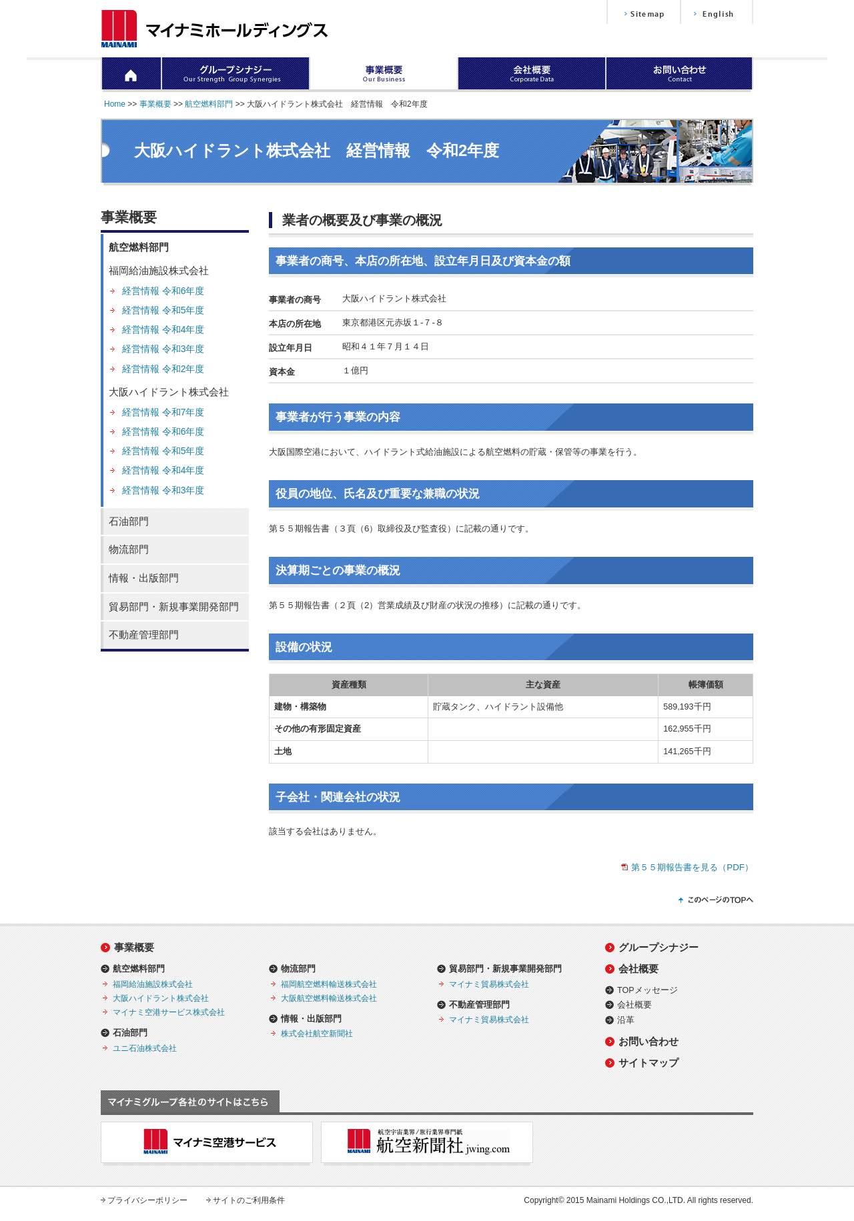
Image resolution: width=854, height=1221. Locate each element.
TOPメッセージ (647, 990)
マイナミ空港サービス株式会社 (169, 1012)
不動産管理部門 (144, 635)
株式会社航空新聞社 (317, 1033)
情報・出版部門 (144, 578)
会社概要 (638, 968)
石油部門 (129, 521)
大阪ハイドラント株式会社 (169, 392)
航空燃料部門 (209, 104)
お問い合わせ (648, 1041)
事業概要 (155, 104)
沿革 (625, 1020)
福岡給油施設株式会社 (159, 270)
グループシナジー (658, 947)
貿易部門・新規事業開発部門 (174, 606)
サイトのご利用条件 (249, 1200)
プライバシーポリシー (147, 1200)
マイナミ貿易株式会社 (489, 984)
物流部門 (129, 549)
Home (114, 104)
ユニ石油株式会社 (145, 1048)
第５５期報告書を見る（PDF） (692, 867)
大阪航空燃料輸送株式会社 (329, 998)
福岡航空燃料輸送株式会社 (329, 984)
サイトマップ (648, 1062)
